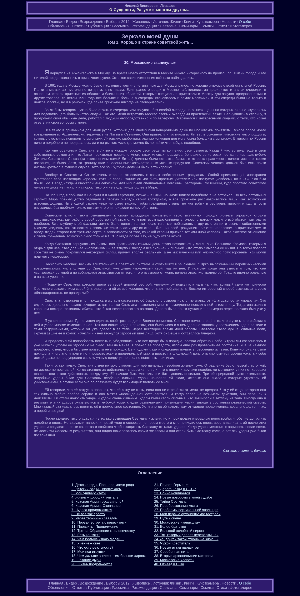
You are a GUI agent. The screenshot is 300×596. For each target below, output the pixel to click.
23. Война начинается (172, 493)
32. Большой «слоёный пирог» (179, 531)
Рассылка (120, 26)
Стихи (221, 26)
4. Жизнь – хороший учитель (94, 497)
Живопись (141, 22)
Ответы (78, 26)
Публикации (98, 26)
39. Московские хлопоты (174, 560)
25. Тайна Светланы (170, 502)
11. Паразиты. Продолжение (94, 527)
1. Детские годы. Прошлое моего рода (102, 485)
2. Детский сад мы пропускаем (96, 489)
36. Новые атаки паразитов (176, 547)
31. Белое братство (170, 527)
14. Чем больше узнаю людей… (97, 539)
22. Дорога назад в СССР (175, 489)
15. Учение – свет (85, 543)
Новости (229, 22)
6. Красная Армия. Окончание (96, 506)
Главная (56, 22)
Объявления (58, 26)
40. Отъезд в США (169, 564)
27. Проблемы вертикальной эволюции (186, 510)
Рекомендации (144, 26)
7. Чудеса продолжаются (91, 510)
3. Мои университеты (88, 493)
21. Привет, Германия (171, 485)
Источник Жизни (167, 22)
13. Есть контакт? (85, 535)
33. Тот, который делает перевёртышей (186, 535)
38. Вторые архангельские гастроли (183, 556)
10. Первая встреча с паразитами (98, 522)
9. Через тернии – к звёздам (94, 518)
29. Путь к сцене (167, 518)
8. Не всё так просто (88, 514)
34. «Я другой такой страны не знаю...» (186, 539)
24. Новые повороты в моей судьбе (183, 497)
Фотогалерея (241, 26)
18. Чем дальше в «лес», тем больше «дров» (108, 556)
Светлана (168, 26)
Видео (71, 22)
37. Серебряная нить (171, 552)
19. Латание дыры (86, 560)
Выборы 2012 (118, 22)
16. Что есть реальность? (92, 547)
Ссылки (207, 26)
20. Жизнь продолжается (91, 564)
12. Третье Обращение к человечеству (103, 531)
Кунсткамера (207, 22)
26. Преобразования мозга (176, 506)
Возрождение (91, 22)
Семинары (188, 26)
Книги (189, 22)
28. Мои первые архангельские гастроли (187, 514)
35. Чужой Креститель (172, 543)
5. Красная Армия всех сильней (97, 502)
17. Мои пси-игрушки (88, 552)
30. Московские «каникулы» (177, 522)
